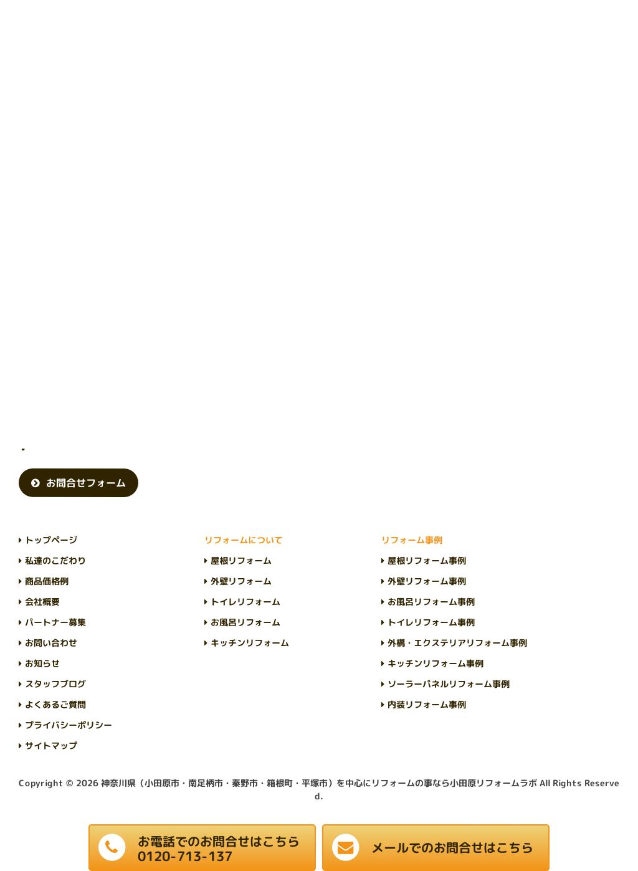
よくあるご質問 (55, 704)
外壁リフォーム (241, 581)
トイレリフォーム (245, 601)
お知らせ (42, 663)
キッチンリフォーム (250, 643)
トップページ (51, 540)
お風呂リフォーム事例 (431, 601)
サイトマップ (51, 745)
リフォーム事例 (411, 540)
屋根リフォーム (241, 560)
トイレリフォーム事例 (431, 622)
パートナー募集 (55, 622)
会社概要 (42, 601)
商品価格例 (47, 581)
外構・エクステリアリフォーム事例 (457, 643)
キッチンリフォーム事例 (435, 663)
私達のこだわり (55, 560)
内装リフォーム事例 (427, 704)
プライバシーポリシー (68, 725)
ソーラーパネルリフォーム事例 (449, 684)
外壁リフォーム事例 (427, 581)
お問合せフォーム (86, 483)
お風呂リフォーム (245, 622)
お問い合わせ (51, 643)
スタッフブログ (55, 684)
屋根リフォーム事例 (427, 560)
